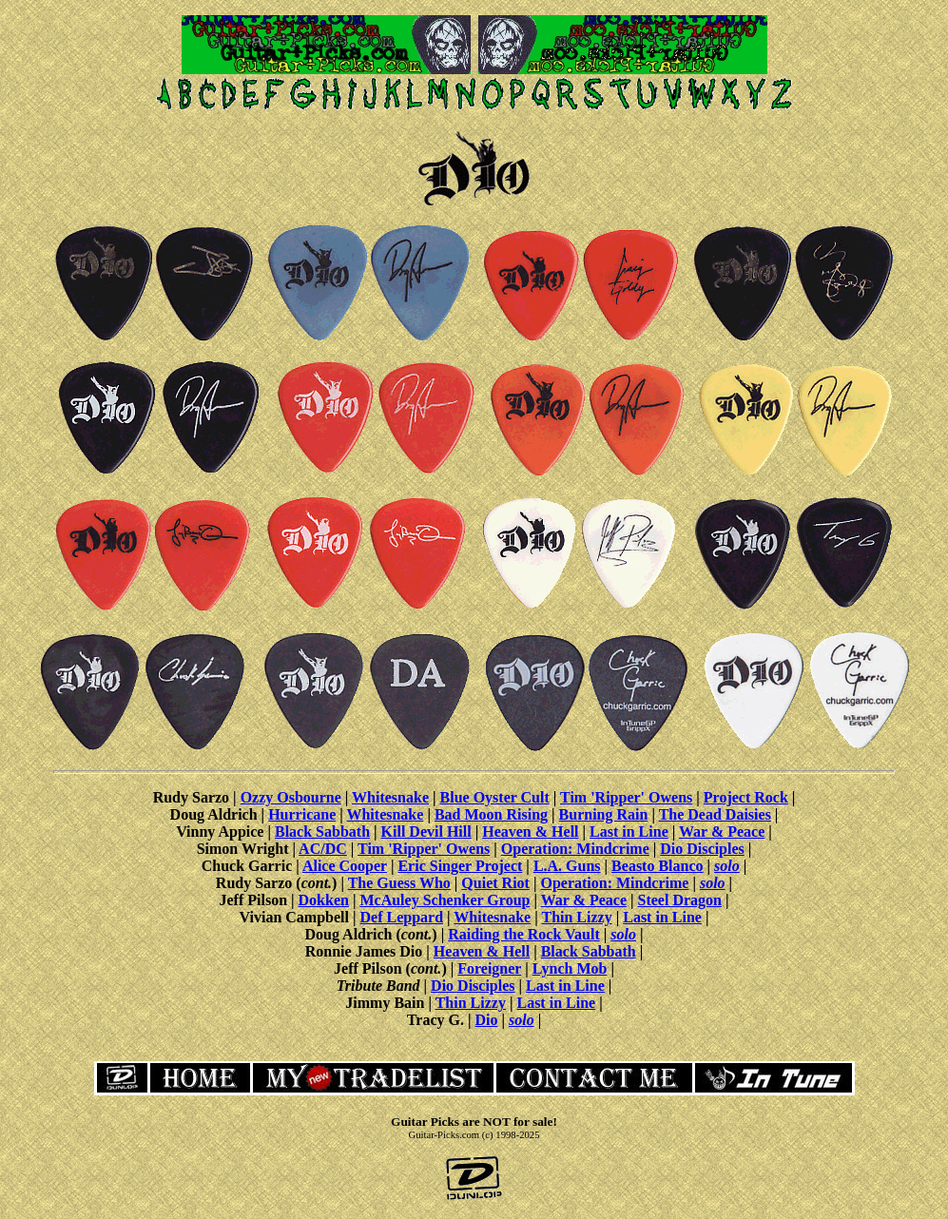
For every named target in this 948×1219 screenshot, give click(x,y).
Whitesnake (390, 797)
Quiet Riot (495, 883)
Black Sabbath (322, 831)
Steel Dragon (680, 900)
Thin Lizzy (576, 917)
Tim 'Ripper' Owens (626, 797)
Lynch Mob (570, 968)
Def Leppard (402, 917)
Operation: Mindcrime (575, 849)
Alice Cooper (344, 866)
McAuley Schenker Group (444, 900)
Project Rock (746, 797)
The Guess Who (399, 883)
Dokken (324, 900)
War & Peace (721, 831)
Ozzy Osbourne (291, 797)
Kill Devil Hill (426, 831)
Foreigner (489, 968)
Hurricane (302, 814)
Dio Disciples (702, 849)
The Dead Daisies (715, 814)
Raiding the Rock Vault (524, 934)
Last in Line (629, 831)
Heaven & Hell (530, 831)
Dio (485, 1020)
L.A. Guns (567, 866)
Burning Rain (603, 814)
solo (727, 866)
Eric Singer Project (459, 866)
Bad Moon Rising (491, 814)
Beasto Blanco (657, 866)
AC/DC (323, 849)
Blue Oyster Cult (495, 797)
